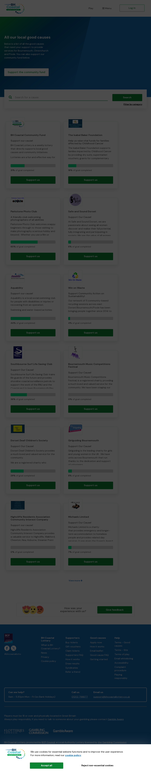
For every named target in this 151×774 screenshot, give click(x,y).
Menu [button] (107, 8)
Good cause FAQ (99, 655)
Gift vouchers (73, 647)
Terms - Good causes (122, 644)
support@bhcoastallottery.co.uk (111, 697)
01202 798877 (80, 697)
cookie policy (73, 755)
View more (75, 581)
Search (127, 98)
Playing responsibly (120, 677)
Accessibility (121, 663)
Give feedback (115, 610)
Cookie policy (48, 661)
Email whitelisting (123, 659)
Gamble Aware (116, 719)
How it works (72, 659)
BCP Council (48, 743)
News (44, 653)
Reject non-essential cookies (97, 765)
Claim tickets (72, 651)
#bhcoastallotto (12, 654)
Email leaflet (96, 651)
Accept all (46, 765)
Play (91, 8)
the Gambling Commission (112, 743)
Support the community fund (26, 72)
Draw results (72, 664)
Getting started (99, 659)
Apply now (96, 643)
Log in (132, 8)
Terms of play (121, 654)
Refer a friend (72, 672)
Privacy (45, 657)
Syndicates (71, 668)
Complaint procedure (120, 669)
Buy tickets (71, 643)
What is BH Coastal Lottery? (50, 647)
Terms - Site (121, 650)
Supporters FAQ (74, 655)
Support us (33, 180)
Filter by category (133, 105)
